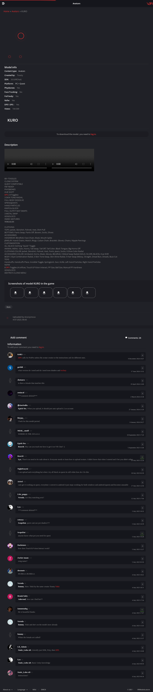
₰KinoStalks (22, 405)
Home (6, 11)
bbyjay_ (20, 418)
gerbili (20, 367)
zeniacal (20, 392)
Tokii (57, 586)
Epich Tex (21, 443)
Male (9, 307)
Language (21, 689)
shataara (21, 380)
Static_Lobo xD (23, 672)
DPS (6, 194)
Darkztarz (21, 545)
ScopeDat (21, 532)
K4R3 (19, 354)
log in (93, 134)
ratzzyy (20, 520)
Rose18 (20, 456)
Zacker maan (23, 558)
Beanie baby (22, 596)
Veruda (20, 583)
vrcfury (63, 370)
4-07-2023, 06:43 (20, 319)
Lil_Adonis (22, 647)
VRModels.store (143, 689)
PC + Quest (20, 83)
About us (6, 689)
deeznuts (21, 570)
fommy (20, 634)
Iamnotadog (22, 609)
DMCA (43, 689)
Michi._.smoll (23, 431)
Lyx (19, 507)
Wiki (34, 689)
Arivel (20, 481)
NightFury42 (22, 469)
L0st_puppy (22, 494)
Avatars (15, 11)
